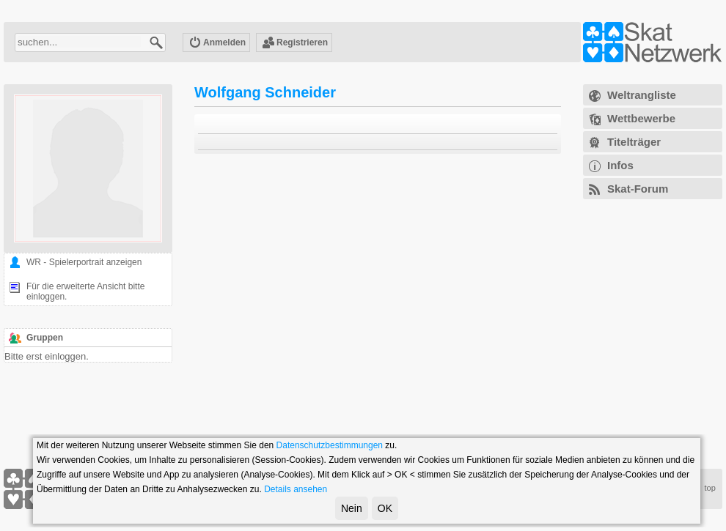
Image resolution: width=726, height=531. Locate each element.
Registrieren (295, 43)
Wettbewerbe (641, 118)
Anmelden (217, 43)
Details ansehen (295, 489)
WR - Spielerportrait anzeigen (84, 262)
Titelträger (634, 141)
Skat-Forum (637, 188)
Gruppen (44, 338)
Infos (620, 165)
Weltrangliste (641, 95)
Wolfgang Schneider (265, 92)
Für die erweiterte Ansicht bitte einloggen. (85, 291)
